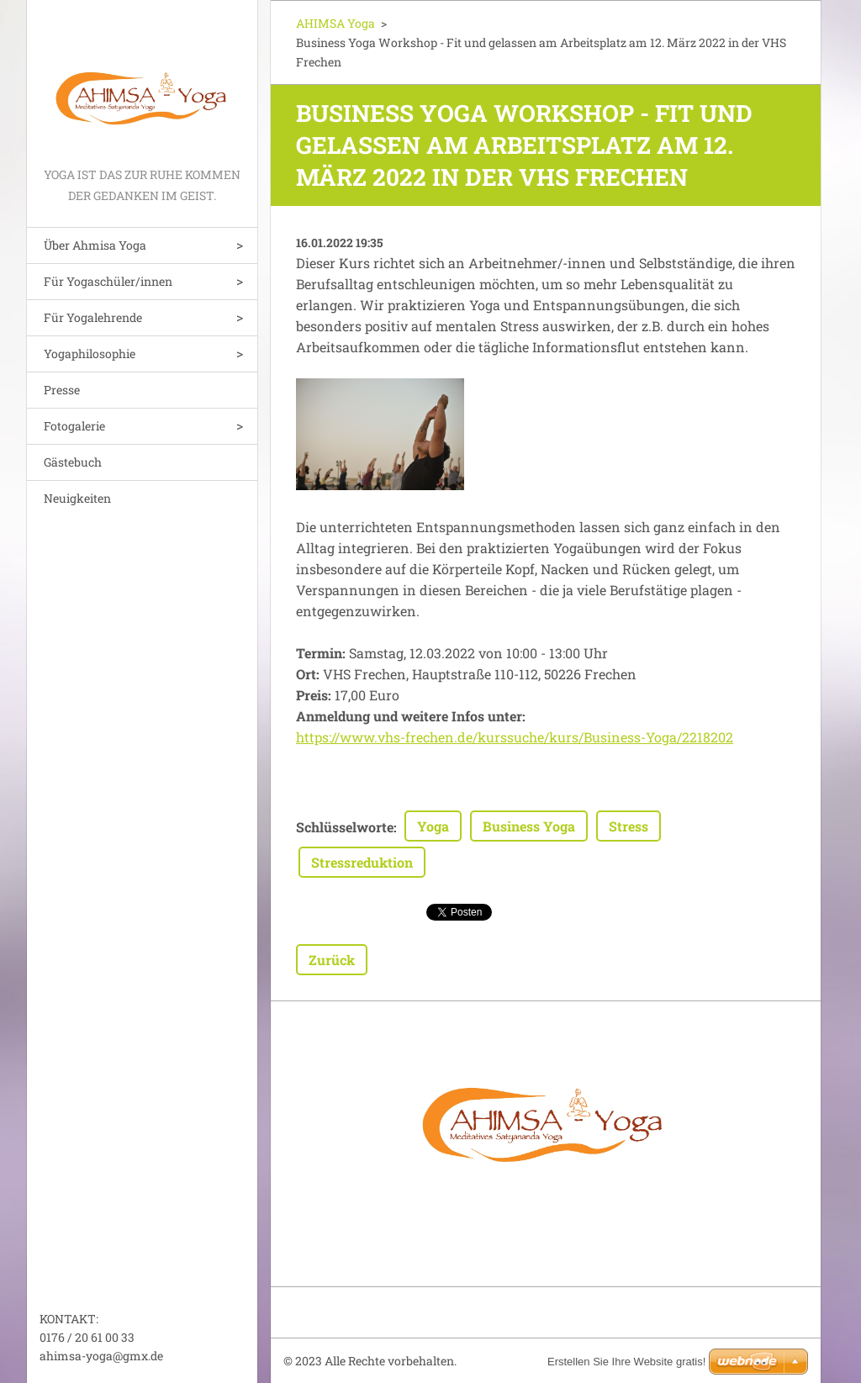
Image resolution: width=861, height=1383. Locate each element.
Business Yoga (529, 826)
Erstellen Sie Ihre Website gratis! (626, 1361)
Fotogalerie (74, 426)
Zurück (332, 960)
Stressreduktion (362, 862)
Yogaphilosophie (89, 354)
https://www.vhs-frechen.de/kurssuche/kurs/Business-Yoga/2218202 (514, 737)
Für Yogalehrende (93, 317)
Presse (62, 390)
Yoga (433, 826)
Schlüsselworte (345, 827)
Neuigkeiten (77, 498)
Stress (628, 826)
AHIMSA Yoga (335, 23)
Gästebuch (73, 462)
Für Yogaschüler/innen (108, 281)
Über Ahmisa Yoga (95, 245)
